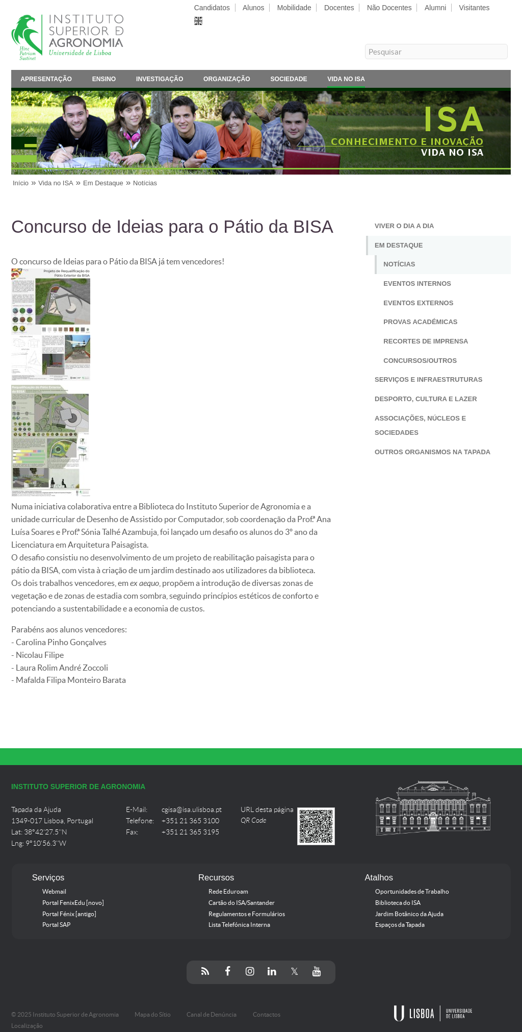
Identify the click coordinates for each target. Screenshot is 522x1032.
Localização (27, 1025)
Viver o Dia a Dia (404, 226)
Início (21, 183)
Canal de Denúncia (212, 1014)
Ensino (104, 81)
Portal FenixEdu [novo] (73, 902)
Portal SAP (56, 924)
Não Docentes (389, 8)
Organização (226, 81)
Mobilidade (294, 8)
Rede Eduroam (228, 891)
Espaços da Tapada (400, 924)
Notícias (145, 183)
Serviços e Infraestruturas (428, 379)
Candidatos (212, 8)
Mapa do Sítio (153, 1014)
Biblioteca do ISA (398, 902)
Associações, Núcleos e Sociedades (420, 425)
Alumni (435, 8)
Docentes (339, 8)
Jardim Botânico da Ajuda (409, 914)
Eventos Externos (418, 303)
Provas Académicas (420, 322)
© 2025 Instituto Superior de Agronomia (65, 1014)
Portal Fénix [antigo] (69, 914)
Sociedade (288, 81)
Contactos (266, 1014)
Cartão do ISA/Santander (241, 902)
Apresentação (46, 81)
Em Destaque (103, 183)
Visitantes (474, 8)
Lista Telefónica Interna (239, 924)
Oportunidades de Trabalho (412, 891)
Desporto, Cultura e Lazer (426, 399)
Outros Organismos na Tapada (432, 452)
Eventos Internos (417, 283)
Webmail (54, 891)
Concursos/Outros (420, 360)
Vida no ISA (346, 81)
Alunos (253, 8)
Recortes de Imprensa (425, 341)
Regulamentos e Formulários (246, 914)
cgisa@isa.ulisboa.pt (192, 810)
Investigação (159, 81)
